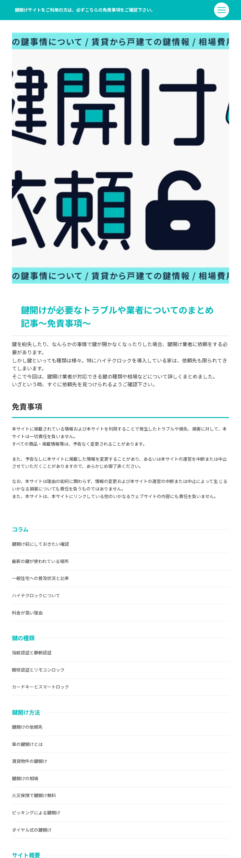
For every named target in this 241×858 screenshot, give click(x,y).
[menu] (221, 10)
